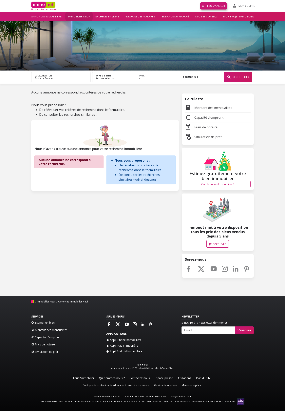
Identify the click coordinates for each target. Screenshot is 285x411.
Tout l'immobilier (83, 378)
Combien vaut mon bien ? (217, 184)
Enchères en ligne (107, 16)
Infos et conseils (206, 16)
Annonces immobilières (47, 16)
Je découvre (217, 244)
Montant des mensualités (208, 108)
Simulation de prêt (203, 137)
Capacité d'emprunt (204, 117)
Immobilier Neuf (46, 301)
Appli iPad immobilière (122, 345)
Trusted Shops (168, 368)
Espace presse (164, 378)
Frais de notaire (201, 127)
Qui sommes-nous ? (112, 378)
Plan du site (203, 378)
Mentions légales (191, 385)
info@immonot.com (181, 396)
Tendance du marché (175, 16)
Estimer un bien (43, 322)
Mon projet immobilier (238, 16)
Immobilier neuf (79, 16)
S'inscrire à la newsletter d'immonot (204, 322)
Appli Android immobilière (124, 351)
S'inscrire (244, 330)
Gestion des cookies (165, 385)
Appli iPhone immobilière (124, 340)
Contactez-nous (139, 378)
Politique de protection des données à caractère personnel (116, 385)
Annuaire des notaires (140, 16)
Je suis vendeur (213, 6)
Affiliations (184, 378)
